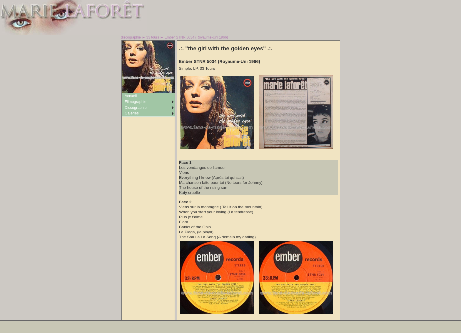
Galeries (132, 113)
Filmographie (135, 101)
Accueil (131, 96)
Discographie (136, 107)
